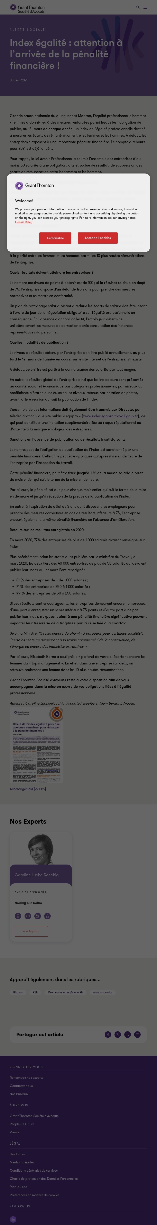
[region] (78, 212)
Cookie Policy (23, 222)
